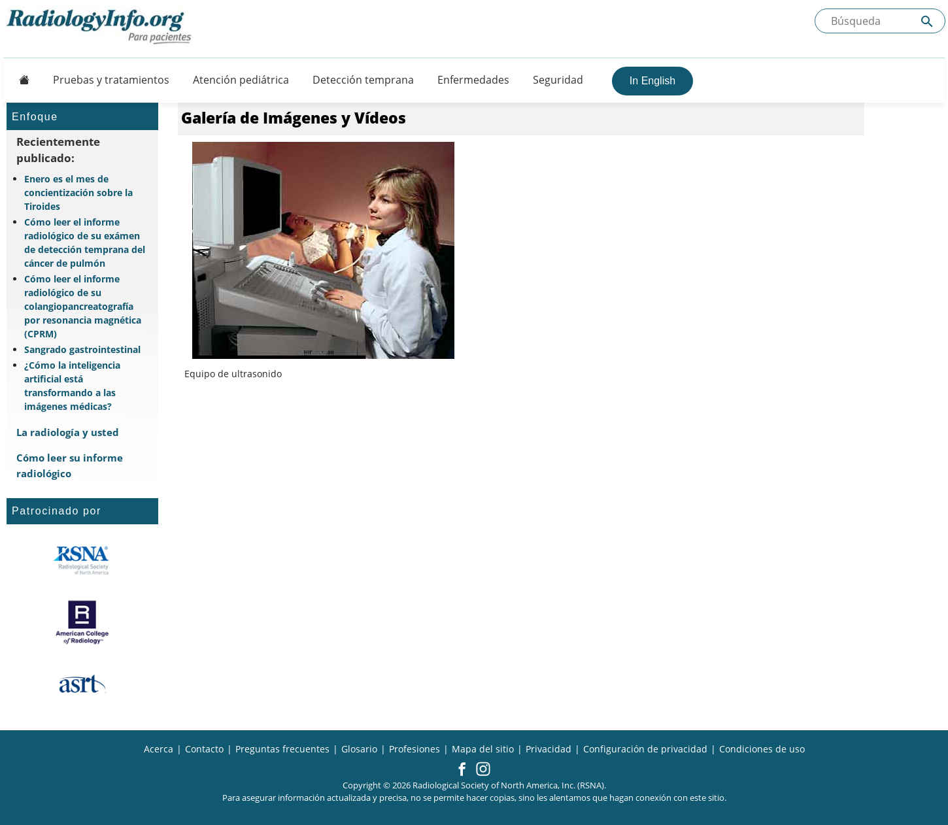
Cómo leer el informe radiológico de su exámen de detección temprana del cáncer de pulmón (84, 242)
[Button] (20, 80)
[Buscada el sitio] (880, 20)
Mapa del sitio (483, 749)
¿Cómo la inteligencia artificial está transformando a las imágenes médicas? (72, 385)
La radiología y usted (67, 432)
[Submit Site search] (927, 21)
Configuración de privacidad (645, 749)
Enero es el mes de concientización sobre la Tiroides (78, 192)
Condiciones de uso (762, 749)
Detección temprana (363, 80)
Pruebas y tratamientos (111, 80)
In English (652, 80)
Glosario (359, 749)
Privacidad (548, 749)
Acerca (158, 749)
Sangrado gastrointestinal (82, 349)
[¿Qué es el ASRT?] (82, 684)
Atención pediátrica (241, 80)
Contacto (204, 749)
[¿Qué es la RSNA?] (82, 560)
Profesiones (414, 749)
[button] (461, 770)
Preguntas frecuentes (282, 749)
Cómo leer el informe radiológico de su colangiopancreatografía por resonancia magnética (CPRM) (82, 306)
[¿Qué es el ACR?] (82, 622)
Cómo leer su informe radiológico (69, 465)
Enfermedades (473, 80)
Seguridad (558, 80)
